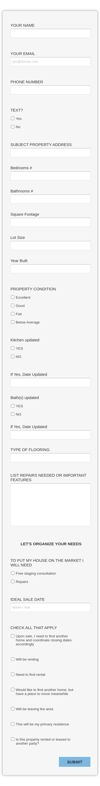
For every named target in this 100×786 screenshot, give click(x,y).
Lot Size (17, 237)
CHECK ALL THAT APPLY (33, 627)
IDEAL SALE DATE (27, 599)
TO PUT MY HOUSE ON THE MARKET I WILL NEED (46, 562)
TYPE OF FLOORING (30, 449)
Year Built (18, 260)
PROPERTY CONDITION (33, 289)
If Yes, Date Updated (28, 374)
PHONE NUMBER (26, 82)
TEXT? (16, 110)
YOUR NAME (22, 25)
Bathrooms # (21, 191)
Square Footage (24, 214)
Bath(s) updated (24, 397)
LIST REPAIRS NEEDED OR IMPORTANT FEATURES (48, 477)
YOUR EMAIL (22, 53)
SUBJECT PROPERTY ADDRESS (41, 144)
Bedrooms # (21, 167)
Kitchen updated (24, 340)
